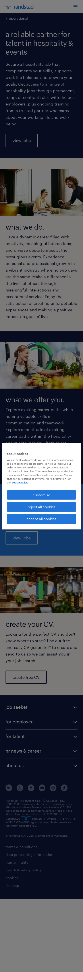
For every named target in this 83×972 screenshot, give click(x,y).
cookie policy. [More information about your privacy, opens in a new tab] (20, 482)
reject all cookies (42, 507)
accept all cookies (41, 519)
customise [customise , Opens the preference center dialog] (41, 495)
